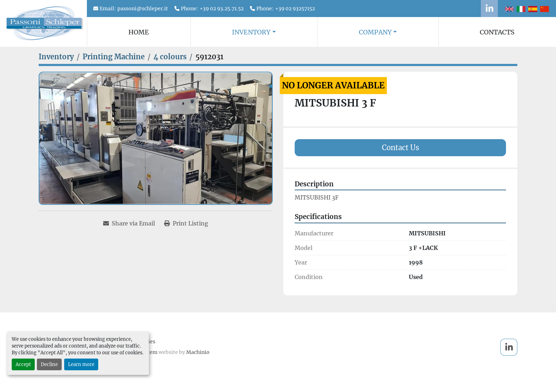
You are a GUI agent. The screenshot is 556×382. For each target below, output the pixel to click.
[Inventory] (56, 56)
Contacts (497, 32)
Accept (23, 364)
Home (138, 32)
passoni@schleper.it (142, 8)
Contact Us (400, 147)
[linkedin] (489, 8)
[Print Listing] (186, 223)
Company (375, 32)
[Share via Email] (129, 223)
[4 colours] (170, 56)
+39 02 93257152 (295, 8)
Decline (49, 364)
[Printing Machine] (114, 56)
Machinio (198, 352)
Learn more (81, 364)
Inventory (251, 32)
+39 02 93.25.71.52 (222, 8)
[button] (254, 32)
